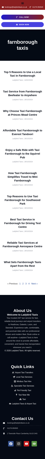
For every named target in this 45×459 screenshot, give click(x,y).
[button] (23, 3)
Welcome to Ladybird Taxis (22, 314)
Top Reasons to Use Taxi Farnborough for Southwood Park (22, 200)
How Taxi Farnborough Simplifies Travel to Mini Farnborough (22, 177)
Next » (34, 283)
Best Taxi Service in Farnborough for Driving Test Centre (22, 223)
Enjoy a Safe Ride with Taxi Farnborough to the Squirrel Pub (22, 153)
